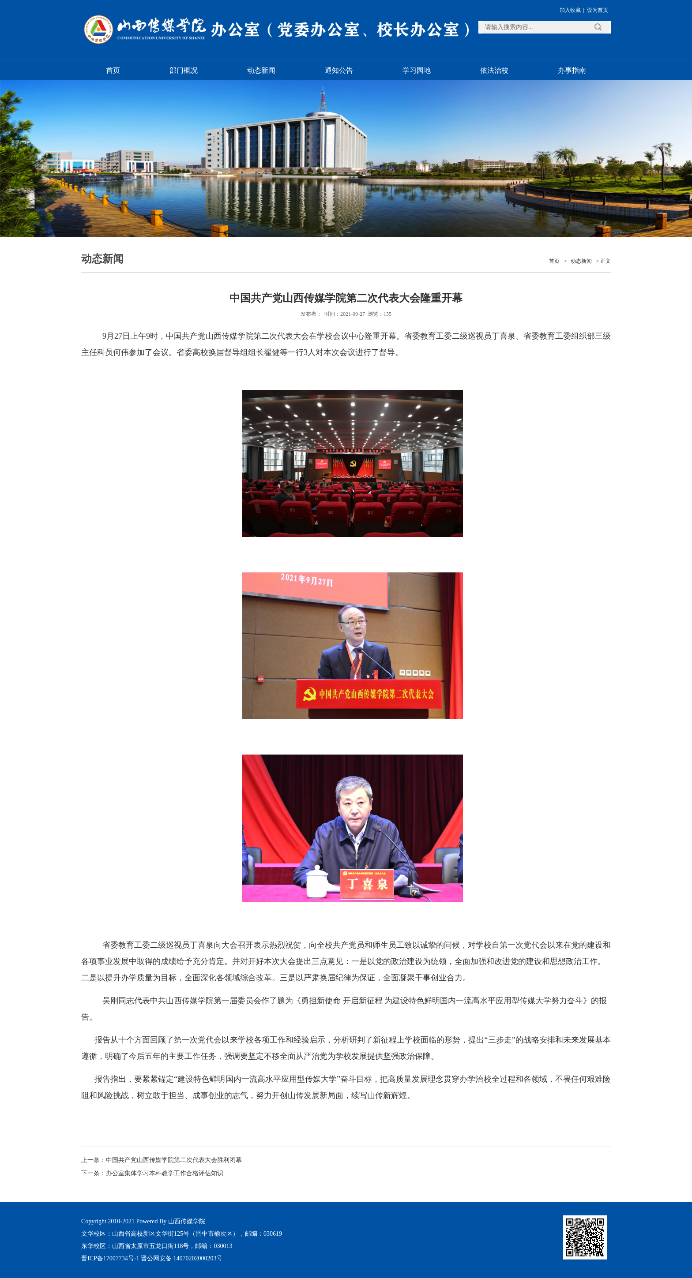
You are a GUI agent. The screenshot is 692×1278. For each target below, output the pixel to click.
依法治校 (494, 70)
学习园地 (416, 70)
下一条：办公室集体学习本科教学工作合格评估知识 (152, 1173)
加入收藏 (570, 10)
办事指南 (572, 70)
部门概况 (183, 70)
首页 (113, 70)
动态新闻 (261, 70)
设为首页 (597, 10)
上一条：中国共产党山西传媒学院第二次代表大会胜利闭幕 (161, 1160)
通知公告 (339, 70)
